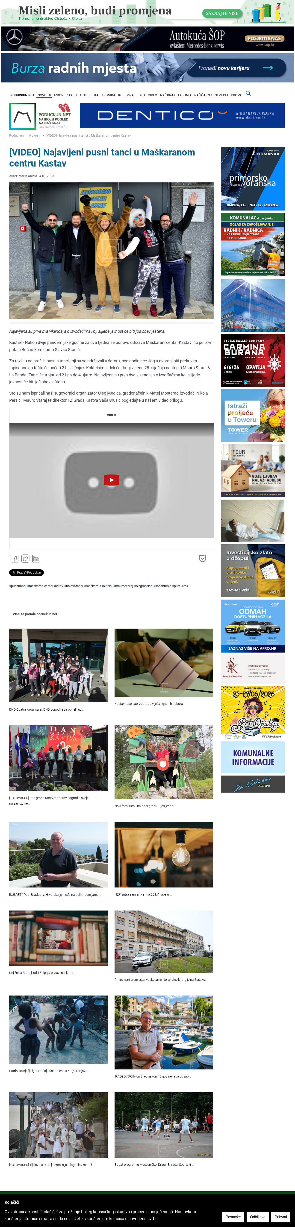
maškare (92, 586)
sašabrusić (163, 586)
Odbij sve (258, 1217)
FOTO (141, 95)
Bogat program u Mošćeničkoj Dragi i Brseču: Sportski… (154, 1165)
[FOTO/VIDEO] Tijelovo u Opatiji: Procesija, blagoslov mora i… (51, 1165)
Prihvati (281, 1217)
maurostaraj (124, 586)
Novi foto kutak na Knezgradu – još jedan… (145, 806)
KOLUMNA (126, 95)
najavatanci (74, 586)
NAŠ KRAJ (167, 95)
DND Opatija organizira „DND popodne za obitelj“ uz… (46, 710)
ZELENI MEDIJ (217, 95)
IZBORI (59, 95)
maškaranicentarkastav (46, 586)
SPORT (72, 95)
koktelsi (106, 586)
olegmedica (144, 586)
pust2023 (181, 586)
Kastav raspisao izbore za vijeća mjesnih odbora (149, 704)
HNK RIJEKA (89, 95)
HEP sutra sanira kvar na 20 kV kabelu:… (143, 894)
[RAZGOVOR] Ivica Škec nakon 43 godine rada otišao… (153, 1076)
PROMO (236, 95)
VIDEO (152, 95)
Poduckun (16, 136)
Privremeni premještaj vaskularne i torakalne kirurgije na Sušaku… (161, 980)
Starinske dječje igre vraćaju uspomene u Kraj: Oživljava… (49, 1071)
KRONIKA (108, 95)
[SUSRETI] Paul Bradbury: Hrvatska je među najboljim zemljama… (55, 895)
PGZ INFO (185, 95)
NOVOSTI (44, 95)
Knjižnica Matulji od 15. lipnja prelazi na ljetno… (42, 973)
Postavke (233, 1217)
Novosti (34, 136)
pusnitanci (18, 586)
